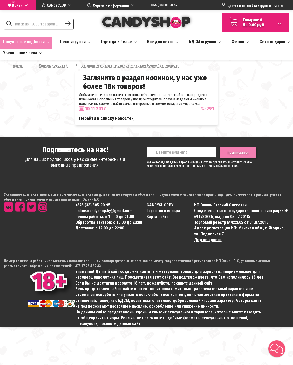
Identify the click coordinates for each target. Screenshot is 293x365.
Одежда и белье (119, 41)
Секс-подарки (275, 41)
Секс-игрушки (75, 41)
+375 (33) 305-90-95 (164, 5)
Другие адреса (208, 239)
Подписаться (238, 152)
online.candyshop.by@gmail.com (103, 210)
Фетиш (240, 41)
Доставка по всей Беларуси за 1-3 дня (255, 6)
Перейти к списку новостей (106, 118)
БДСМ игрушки (205, 41)
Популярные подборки (26, 41)
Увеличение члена (22, 52)
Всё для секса (162, 41)
